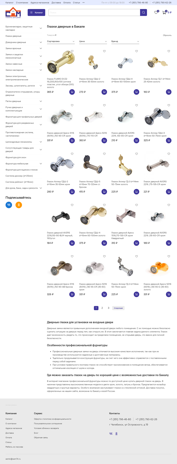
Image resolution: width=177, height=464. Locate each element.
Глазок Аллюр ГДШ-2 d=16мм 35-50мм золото (91, 80)
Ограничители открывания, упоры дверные (23, 93)
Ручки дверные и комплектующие (14, 109)
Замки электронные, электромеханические (17, 78)
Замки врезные (13, 48)
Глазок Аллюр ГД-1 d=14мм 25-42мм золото (157, 80)
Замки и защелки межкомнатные (14, 56)
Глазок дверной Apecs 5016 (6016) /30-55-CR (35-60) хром (93, 287)
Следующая (118, 308)
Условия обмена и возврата (46, 428)
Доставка (56, 2)
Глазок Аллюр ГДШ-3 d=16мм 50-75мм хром (155, 134)
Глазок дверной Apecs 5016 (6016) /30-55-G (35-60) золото (157, 287)
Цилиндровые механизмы (19, 141)
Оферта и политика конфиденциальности (52, 419)
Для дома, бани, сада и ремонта (22, 188)
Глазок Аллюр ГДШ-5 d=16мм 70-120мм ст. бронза (89, 184)
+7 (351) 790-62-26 (161, 2)
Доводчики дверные (16, 42)
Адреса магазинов (40, 2)
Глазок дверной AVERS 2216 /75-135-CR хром (155, 183)
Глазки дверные (13, 36)
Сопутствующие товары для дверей (20, 149)
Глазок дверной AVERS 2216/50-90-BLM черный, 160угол (60, 235)
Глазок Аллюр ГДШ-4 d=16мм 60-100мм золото (92, 234)
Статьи (76, 2)
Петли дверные (13, 101)
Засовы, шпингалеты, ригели (20, 85)
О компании (22, 2)
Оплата (67, 2)
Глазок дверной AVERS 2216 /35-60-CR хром (155, 234)
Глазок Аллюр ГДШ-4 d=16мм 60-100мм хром (123, 80)
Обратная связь (41, 437)
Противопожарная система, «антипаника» (19, 134)
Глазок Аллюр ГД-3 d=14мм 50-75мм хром (125, 285)
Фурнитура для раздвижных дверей (20, 125)
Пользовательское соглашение (48, 423)
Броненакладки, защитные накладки (19, 28)
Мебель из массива (14, 447)
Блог (36, 433)
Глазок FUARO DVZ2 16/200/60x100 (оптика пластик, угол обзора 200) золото (60, 82)
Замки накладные (15, 70)
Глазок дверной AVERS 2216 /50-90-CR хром (122, 134)
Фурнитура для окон (16, 157)
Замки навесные (14, 63)
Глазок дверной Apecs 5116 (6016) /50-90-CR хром (60, 134)
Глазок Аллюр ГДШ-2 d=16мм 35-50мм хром (58, 183)
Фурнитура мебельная (17, 163)
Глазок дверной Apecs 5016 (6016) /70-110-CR (93, 134)
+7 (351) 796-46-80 (138, 2)
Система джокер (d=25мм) (19, 175)
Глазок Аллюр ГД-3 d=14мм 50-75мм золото (125, 183)
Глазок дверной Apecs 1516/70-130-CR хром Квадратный (122, 235)
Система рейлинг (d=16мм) (19, 181)
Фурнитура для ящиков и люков (21, 169)
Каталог (10, 2)
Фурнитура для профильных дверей (24, 116)
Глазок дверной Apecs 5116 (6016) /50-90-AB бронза (60, 285)
